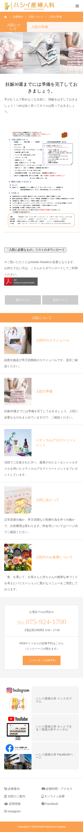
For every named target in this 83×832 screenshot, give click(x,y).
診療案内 (12, 788)
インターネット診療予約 (41, 660)
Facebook (50, 803)
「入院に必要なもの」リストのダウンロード (35, 249)
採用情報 (12, 803)
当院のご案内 (14, 796)
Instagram (12, 811)
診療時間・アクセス (57, 788)
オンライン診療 (53, 796)
